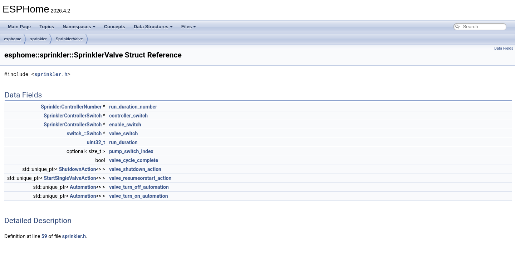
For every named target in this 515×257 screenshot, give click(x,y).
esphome (12, 39)
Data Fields (503, 48)
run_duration (123, 142)
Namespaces (79, 26)
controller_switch (128, 116)
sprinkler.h (50, 74)
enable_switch (125, 124)
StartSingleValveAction (70, 178)
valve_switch (123, 133)
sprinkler (38, 39)
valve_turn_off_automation (139, 187)
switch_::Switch (84, 133)
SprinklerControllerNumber (71, 107)
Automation (83, 187)
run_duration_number (133, 107)
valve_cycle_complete (133, 160)
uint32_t (96, 142)
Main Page (19, 26)
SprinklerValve (69, 39)
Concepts (114, 26)
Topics (46, 26)
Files (188, 26)
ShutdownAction (77, 169)
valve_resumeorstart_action (140, 178)
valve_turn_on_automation (138, 196)
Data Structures (153, 26)
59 (44, 236)
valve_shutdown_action (135, 169)
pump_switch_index (131, 151)
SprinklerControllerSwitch (73, 116)
